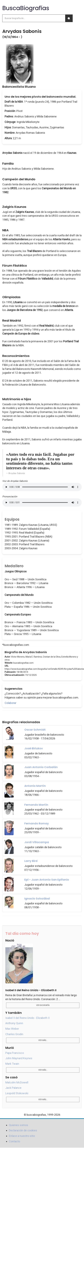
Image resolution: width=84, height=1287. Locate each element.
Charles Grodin (14, 1034)
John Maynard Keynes (18, 1058)
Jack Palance (13, 1087)
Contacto (14, 1141)
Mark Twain (12, 1063)
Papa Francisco (14, 1052)
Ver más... (42, 1040)
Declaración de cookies (23, 1130)
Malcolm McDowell (16, 1082)
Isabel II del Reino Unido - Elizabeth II (27, 1017)
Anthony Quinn (14, 1023)
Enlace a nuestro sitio (22, 1135)
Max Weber (12, 1028)
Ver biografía (42, 1005)
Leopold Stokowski (16, 1093)
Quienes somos (18, 1125)
